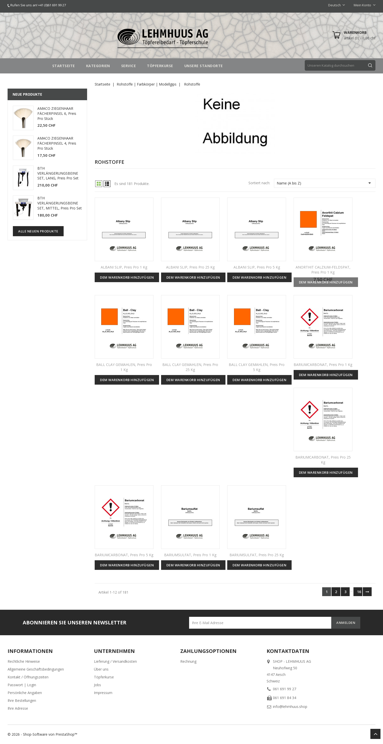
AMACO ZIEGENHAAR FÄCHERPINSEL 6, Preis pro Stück (56, 113)
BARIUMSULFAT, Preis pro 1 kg (190, 554)
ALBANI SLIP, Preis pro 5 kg (257, 267)
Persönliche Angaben (25, 692)
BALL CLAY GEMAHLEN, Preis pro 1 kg (124, 367)
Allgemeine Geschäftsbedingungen (36, 669)
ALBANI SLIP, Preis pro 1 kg (124, 267)
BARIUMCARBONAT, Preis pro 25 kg (323, 460)
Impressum (103, 692)
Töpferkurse (104, 677)
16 (359, 591)
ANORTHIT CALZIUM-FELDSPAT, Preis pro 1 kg (323, 270)
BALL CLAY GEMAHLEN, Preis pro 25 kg (190, 367)
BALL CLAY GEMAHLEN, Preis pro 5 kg (257, 367)
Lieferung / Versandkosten (115, 661)
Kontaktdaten (288, 651)
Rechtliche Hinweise (24, 661)
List (107, 184)
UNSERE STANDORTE (203, 65)
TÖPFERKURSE (160, 65)
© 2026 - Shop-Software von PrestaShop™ (42, 734)
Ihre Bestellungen (22, 700)
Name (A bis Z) (325, 183)
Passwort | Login (22, 684)
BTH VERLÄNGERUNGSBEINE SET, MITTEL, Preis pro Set (59, 203)
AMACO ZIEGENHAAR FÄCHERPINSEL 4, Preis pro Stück (56, 143)
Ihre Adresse (18, 708)
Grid (98, 184)
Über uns (101, 669)
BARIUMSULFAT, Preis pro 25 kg (256, 554)
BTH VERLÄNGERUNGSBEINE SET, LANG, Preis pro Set (58, 173)
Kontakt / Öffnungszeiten (28, 677)
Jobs (97, 684)
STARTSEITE (63, 65)
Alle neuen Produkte (38, 231)
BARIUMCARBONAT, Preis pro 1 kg (323, 364)
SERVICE (128, 65)
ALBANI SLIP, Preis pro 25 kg (190, 267)
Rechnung (188, 661)
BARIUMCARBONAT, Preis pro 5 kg (124, 554)
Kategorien (98, 65)
